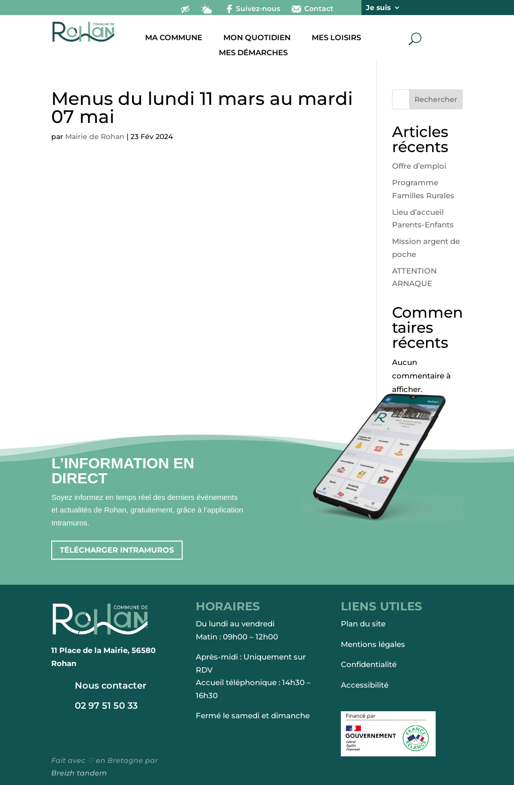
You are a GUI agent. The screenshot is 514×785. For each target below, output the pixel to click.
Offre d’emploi (419, 166)
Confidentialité (369, 664)
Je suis (378, 8)
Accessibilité (365, 685)
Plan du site (363, 623)
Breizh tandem (79, 772)
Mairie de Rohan (94, 136)
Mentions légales (373, 644)
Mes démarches (253, 53)
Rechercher (436, 99)
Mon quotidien (257, 38)
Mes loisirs (336, 38)
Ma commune (173, 38)
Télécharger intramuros (117, 550)
